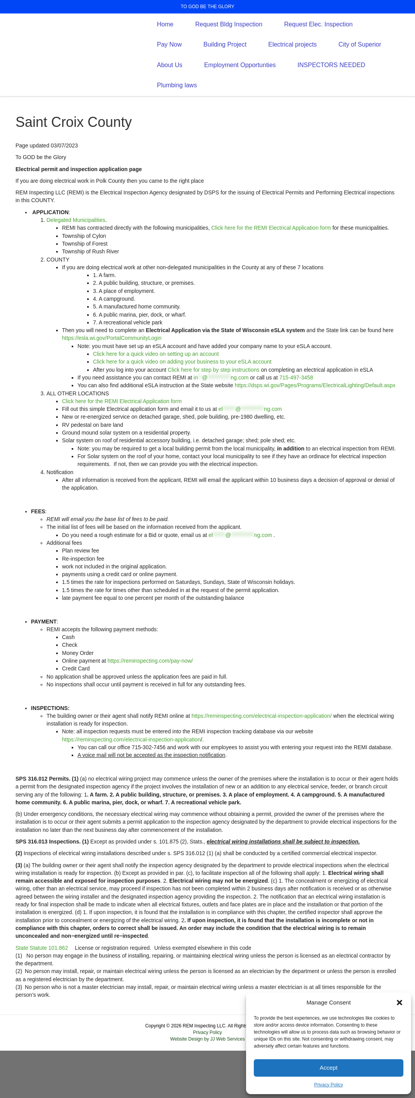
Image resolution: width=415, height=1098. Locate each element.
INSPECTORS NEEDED (331, 88)
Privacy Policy (328, 1085)
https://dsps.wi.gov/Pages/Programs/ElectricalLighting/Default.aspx (315, 433)
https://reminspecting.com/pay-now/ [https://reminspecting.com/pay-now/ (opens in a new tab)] (150, 708)
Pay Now (169, 68)
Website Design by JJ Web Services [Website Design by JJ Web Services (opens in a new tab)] (207, 1086)
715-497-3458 (296, 425)
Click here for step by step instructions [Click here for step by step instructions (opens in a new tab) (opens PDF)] (214, 417)
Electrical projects (292, 68)
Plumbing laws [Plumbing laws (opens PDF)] (177, 109)
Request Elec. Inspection (318, 48)
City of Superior (360, 68)
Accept (329, 1067)
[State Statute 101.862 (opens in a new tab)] (41, 995)
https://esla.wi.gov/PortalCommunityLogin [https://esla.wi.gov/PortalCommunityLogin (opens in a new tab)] (112, 386)
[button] (399, 1002)
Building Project (224, 68)
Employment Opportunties (240, 88)
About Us (170, 88)
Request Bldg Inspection (228, 48)
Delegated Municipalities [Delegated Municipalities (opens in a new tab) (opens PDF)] (75, 267)
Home (165, 48)
